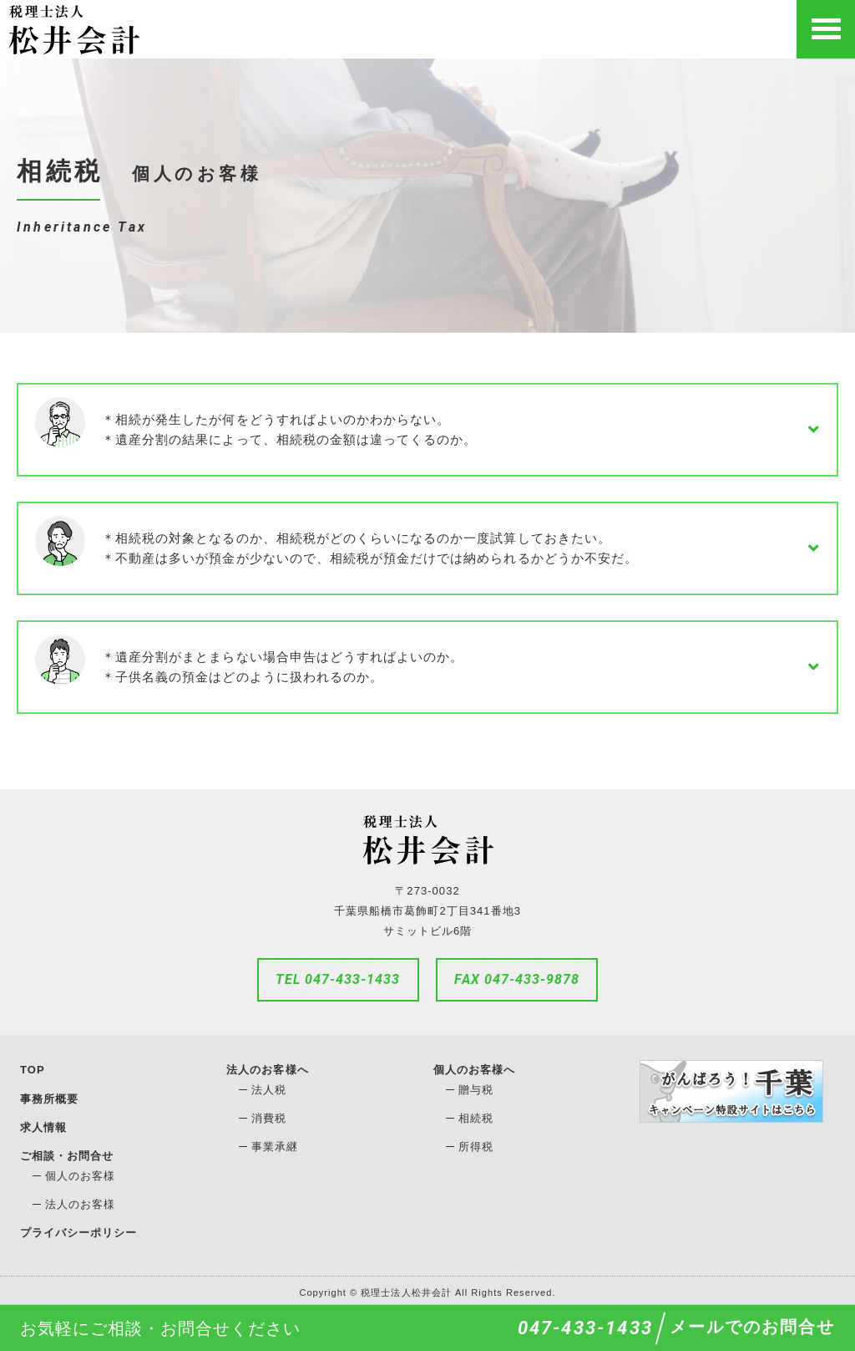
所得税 (475, 1146)
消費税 (268, 1118)
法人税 (268, 1089)
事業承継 (274, 1146)
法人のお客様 (80, 1202)
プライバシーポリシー (79, 1230)
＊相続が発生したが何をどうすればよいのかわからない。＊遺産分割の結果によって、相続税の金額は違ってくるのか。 (289, 429)
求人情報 (43, 1125)
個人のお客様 (80, 1174)
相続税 (475, 1118)
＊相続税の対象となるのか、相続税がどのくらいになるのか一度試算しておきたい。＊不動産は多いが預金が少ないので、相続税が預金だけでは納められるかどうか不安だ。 (370, 548)
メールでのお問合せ (752, 1327)
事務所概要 (49, 1097)
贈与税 (475, 1089)
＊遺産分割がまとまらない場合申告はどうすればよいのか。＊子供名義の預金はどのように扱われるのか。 (282, 667)
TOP (32, 1069)
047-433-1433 (585, 1328)
